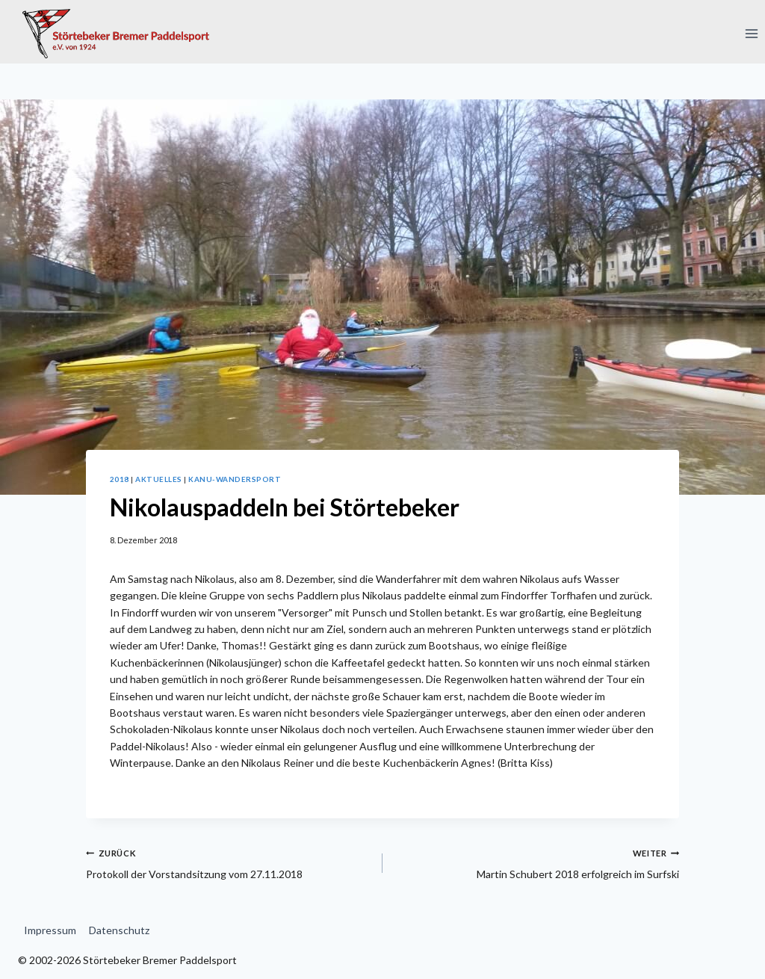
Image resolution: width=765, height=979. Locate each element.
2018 (119, 479)
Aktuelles (158, 479)
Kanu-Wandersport (234, 479)
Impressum (50, 930)
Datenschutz (119, 930)
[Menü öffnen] (751, 33)
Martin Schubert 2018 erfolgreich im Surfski (536, 862)
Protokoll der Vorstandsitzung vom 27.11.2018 (229, 862)
